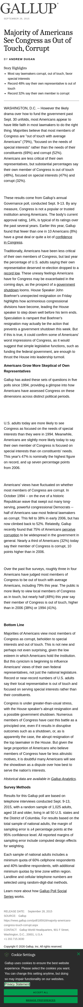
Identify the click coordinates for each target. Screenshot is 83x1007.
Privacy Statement (17, 984)
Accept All (40, 992)
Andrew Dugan (22, 59)
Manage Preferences (40, 1000)
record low (12, 273)
